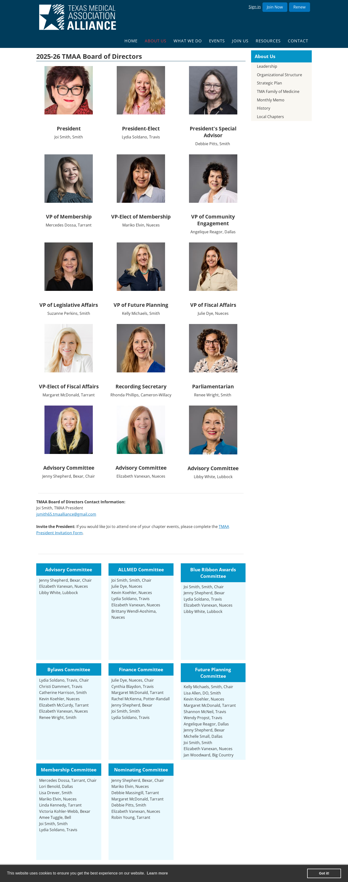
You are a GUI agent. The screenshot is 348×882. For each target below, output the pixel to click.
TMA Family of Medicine (278, 91)
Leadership (267, 66)
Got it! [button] (324, 873)
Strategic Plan (269, 83)
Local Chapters (270, 116)
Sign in (255, 6)
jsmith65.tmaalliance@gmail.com (66, 514)
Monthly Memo (270, 100)
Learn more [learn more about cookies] (157, 873)
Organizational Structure (279, 74)
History (263, 108)
